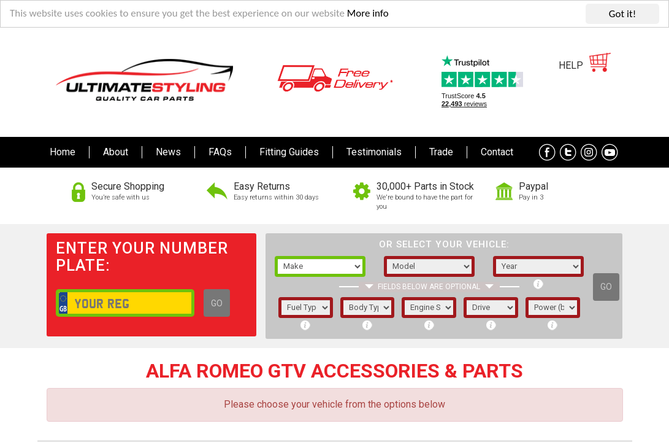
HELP (571, 65)
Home (62, 152)
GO (217, 303)
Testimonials (374, 152)
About (115, 152)
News (168, 152)
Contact (497, 152)
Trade (441, 152)
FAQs (220, 152)
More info (368, 14)
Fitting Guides (289, 152)
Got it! (622, 13)
